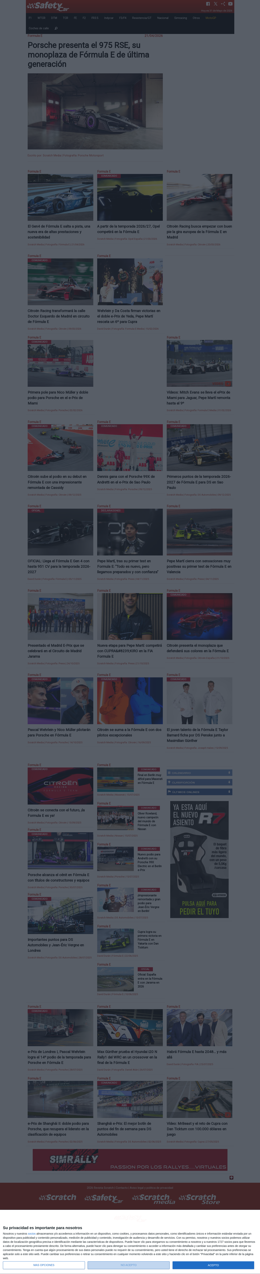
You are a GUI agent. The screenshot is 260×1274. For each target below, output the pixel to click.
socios (32, 1233)
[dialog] (130, 1242)
